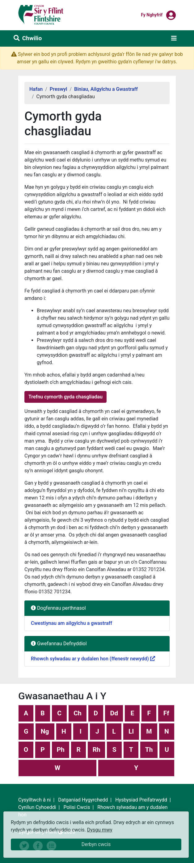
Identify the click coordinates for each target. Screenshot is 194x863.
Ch (78, 713)
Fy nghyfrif (151, 14)
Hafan (36, 89)
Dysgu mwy (99, 830)
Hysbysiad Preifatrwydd (141, 800)
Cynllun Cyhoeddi (37, 807)
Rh (96, 749)
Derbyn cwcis (96, 844)
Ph (60, 749)
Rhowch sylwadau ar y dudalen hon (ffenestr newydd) (93, 659)
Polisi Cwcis (76, 807)
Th (149, 749)
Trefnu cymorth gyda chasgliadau (65, 397)
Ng (45, 731)
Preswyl (58, 89)
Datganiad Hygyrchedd (83, 800)
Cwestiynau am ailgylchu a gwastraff (71, 623)
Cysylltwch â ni (34, 800)
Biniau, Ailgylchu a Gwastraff (106, 89)
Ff (166, 713)
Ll (131, 731)
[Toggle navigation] (173, 38)
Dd (114, 713)
